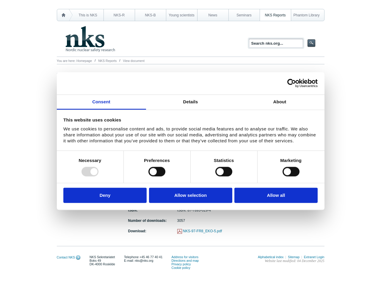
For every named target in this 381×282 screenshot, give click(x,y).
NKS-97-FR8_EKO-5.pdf (202, 231)
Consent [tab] (101, 101)
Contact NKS (66, 257)
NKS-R (119, 15)
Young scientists (181, 15)
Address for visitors (184, 257)
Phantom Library (306, 15)
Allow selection (190, 195)
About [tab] (279, 101)
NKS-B (150, 15)
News (212, 15)
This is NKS (88, 15)
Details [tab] (190, 101)
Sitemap (294, 257)
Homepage (84, 61)
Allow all (276, 195)
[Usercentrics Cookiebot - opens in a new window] (292, 83)
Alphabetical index (271, 257)
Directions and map (185, 260)
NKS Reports (275, 15)
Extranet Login (314, 257)
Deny (105, 195)
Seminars (244, 15)
